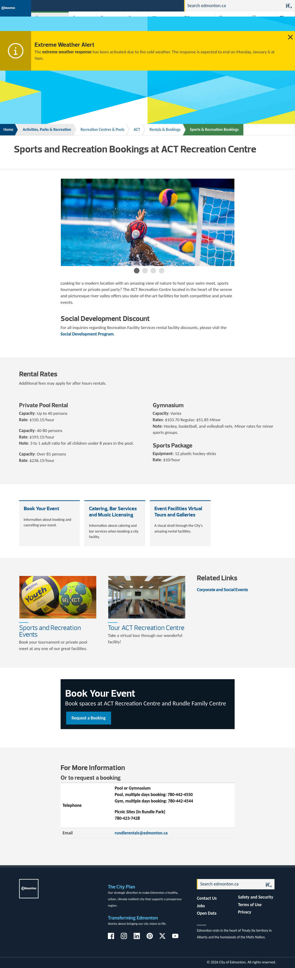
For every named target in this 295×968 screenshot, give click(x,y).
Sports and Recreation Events (50, 631)
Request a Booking (89, 718)
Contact (172, 5)
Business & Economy (106, 25)
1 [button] (136, 270)
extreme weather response (66, 51)
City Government (135, 25)
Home (8, 129)
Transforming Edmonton (133, 918)
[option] (147, 222)
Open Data (206, 913)
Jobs (157, 5)
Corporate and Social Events (222, 589)
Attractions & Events (79, 25)
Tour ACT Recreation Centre (146, 628)
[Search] (234, 5)
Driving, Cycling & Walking (195, 25)
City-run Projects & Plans (163, 25)
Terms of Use (250, 904)
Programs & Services (258, 25)
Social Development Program (87, 334)
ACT (137, 129)
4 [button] (161, 270)
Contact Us (207, 898)
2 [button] (145, 270)
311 (144, 5)
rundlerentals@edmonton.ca (141, 833)
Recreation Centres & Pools (102, 129)
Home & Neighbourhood (228, 25)
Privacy (244, 912)
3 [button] (153, 270)
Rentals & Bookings (165, 129)
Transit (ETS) (283, 25)
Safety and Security (255, 897)
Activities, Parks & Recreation (44, 25)
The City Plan (121, 887)
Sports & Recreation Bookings (214, 129)
